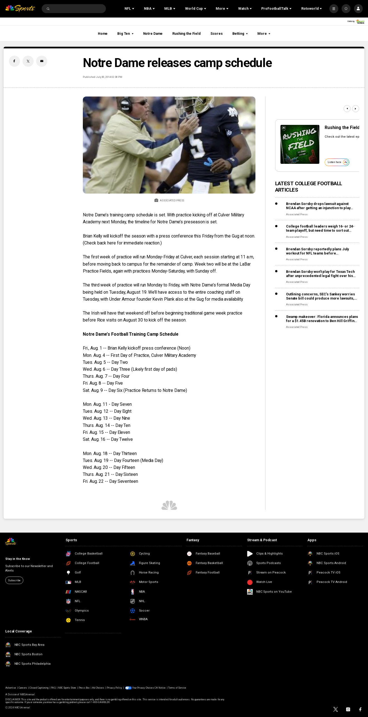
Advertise (10, 687)
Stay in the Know (17, 559)
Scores (216, 33)
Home (103, 33)
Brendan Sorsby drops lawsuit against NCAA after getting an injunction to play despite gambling (318, 206)
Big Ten (125, 33)
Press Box (84, 687)
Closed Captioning (39, 687)
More (263, 33)
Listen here (338, 162)
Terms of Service (177, 687)
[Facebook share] (14, 61)
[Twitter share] (28, 61)
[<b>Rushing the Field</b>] (299, 144)
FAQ (53, 687)
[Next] (355, 108)
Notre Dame (153, 33)
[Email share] (41, 61)
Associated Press (297, 214)
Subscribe (14, 580)
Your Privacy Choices (143, 687)
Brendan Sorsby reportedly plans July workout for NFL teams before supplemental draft (317, 251)
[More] (333, 8)
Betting (240, 33)
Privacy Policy (114, 687)
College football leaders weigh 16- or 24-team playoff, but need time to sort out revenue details (320, 228)
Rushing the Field (186, 33)
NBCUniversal (27, 694)
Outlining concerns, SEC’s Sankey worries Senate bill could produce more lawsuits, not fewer (320, 296)
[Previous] (347, 108)
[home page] (20, 8)
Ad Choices (98, 687)
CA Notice (160, 687)
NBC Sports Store (67, 687)
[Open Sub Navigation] (133, 9)
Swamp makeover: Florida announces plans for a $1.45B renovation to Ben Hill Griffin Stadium (322, 319)
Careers (23, 687)
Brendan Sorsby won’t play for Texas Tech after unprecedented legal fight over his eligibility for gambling (320, 274)
